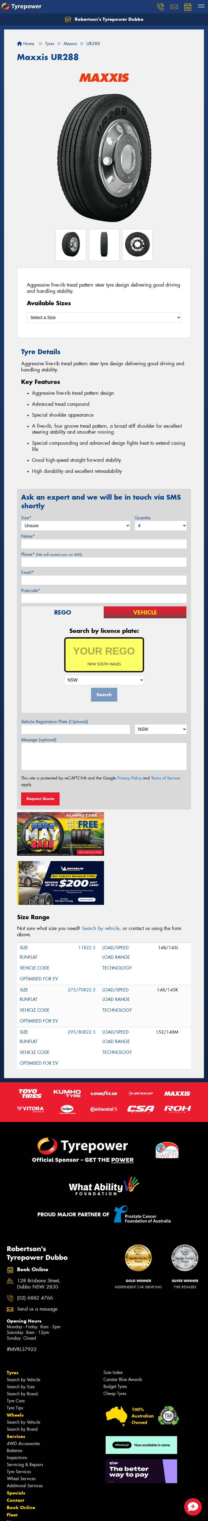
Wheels (15, 1365)
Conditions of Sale (72, 1512)
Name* (28, 536)
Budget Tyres (115, 1336)
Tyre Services (19, 1421)
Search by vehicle (100, 878)
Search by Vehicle (23, 1329)
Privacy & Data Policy (38, 1512)
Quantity (143, 518)
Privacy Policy (129, 778)
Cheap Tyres (114, 1343)
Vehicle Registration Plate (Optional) (54, 722)
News (13, 1472)
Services (16, 1386)
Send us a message (37, 1259)
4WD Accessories (23, 1393)
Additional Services (25, 1435)
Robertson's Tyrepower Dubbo (104, 19)
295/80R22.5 (82, 982)
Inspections (17, 1407)
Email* (27, 572)
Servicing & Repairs (25, 1414)
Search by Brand (22, 1343)
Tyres (12, 1322)
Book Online (21, 1457)
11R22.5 (87, 898)
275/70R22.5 (82, 940)
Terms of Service (165, 778)
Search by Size (21, 1336)
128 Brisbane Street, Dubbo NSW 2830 (38, 1234)
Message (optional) (39, 740)
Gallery (15, 1479)
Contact (15, 1450)
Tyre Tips (15, 1357)
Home (25, 44)
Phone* (51, 554)
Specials (16, 1443)
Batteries (14, 1400)
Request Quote (40, 798)
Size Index (113, 1322)
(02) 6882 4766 (35, 1248)
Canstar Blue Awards (122, 1329)
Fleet (12, 1464)
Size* (26, 518)
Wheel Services (21, 1428)
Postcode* (30, 590)
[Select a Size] (104, 318)
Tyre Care (16, 1350)
